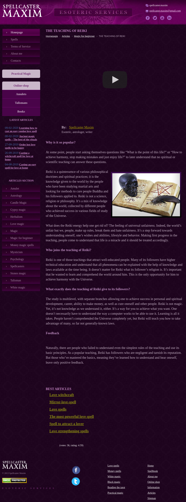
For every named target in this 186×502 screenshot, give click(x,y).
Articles (151, 492)
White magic (17, 287)
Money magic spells (22, 245)
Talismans (21, 102)
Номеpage (17, 32)
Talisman (15, 280)
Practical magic (115, 492)
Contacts (16, 60)
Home (150, 465)
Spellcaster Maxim (81, 127)
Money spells (114, 471)
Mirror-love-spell (62, 402)
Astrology (16, 195)
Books (21, 111)
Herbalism (16, 216)
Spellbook (152, 471)
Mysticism (16, 252)
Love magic (17, 223)
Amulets (21, 94)
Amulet (14, 188)
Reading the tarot (116, 487)
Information (153, 487)
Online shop (153, 482)
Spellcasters (17, 266)
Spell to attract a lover (66, 424)
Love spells (57, 409)
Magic (14, 230)
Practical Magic (21, 73)
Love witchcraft (61, 395)
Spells (14, 39)
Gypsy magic (18, 209)
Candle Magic (18, 202)
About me (16, 53)
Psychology (17, 259)
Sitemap (151, 498)
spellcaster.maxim (158, 5)
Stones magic (18, 273)
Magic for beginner (21, 237)
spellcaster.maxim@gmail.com (165, 10)
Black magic (114, 482)
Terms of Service (21, 46)
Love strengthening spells (69, 431)
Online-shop (21, 85)
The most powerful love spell (71, 416)
